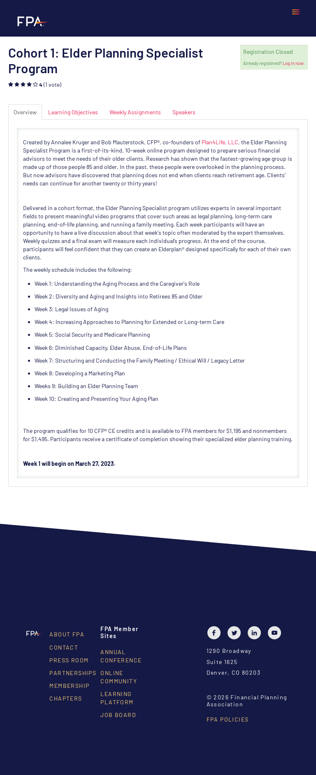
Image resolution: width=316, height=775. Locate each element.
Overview (25, 112)
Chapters (65, 698)
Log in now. (294, 63)
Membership (69, 685)
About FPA (66, 634)
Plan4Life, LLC (220, 142)
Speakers (183, 112)
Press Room (68, 660)
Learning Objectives (73, 112)
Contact (63, 647)
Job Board (118, 714)
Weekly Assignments (135, 112)
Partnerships (72, 672)
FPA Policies (228, 719)
